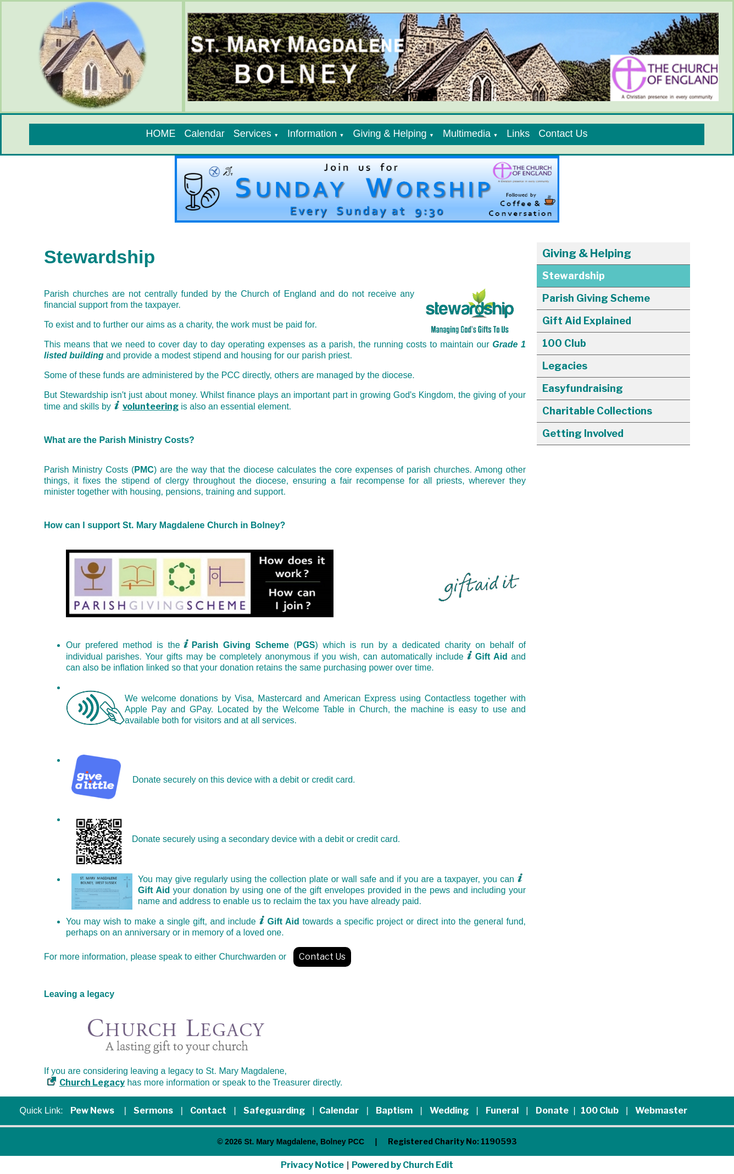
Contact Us (562, 133)
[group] (367, 189)
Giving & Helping (389, 133)
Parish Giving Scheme (596, 298)
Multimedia (467, 133)
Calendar (205, 133)
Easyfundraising (582, 388)
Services (252, 133)
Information (312, 133)
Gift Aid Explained (586, 320)
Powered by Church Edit (402, 1165)
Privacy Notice (312, 1165)
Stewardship (573, 275)
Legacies (564, 366)
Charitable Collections (597, 411)
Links (518, 133)
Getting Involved (583, 433)
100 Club (564, 343)
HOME (161, 133)
